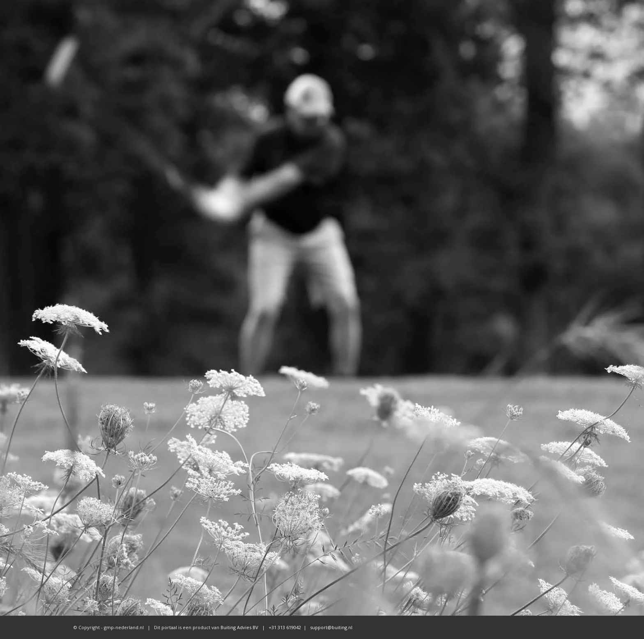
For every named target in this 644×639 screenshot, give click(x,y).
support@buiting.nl (331, 627)
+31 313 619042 (284, 627)
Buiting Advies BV (239, 627)
